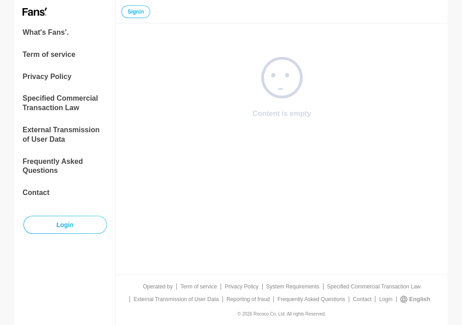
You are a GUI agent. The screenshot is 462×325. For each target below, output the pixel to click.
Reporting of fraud (248, 299)
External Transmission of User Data (61, 134)
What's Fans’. (46, 32)
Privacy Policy (47, 76)
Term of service (49, 54)
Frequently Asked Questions (53, 166)
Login (385, 299)
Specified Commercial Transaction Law (60, 102)
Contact (36, 192)
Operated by (158, 286)
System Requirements (292, 286)
